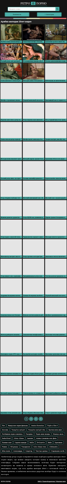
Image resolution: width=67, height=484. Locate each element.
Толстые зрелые (42, 451)
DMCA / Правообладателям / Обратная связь (52, 481)
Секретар (28, 451)
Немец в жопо (58, 434)
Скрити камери (20, 442)
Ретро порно (34, 3)
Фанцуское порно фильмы (18, 425)
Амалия (30, 438)
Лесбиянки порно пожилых (12, 434)
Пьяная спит (7, 442)
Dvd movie (41, 442)
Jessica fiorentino (37, 425)
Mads (50, 442)
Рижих (4, 447)
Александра (17, 451)
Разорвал (29, 434)
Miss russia (6, 451)
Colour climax (19, 438)
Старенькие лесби (57, 451)
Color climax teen (39, 447)
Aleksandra (53, 447)
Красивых (58, 442)
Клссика (5, 430)
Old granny (14, 447)
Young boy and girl (18, 430)
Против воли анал (55, 430)
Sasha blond (6, 438)
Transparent (25, 447)
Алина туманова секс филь (46, 438)
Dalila (32, 442)
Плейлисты (17, 14)
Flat (3, 425)
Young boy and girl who (36, 430)
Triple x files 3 (52, 425)
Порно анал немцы (43, 434)
